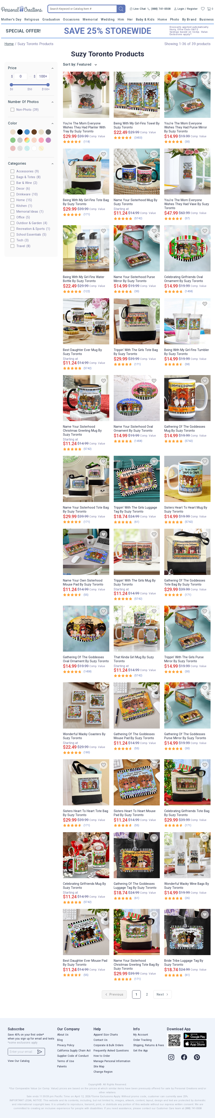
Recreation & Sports (33, 229)
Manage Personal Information (112, 1061)
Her (130, 19)
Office (23, 217)
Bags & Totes (28, 177)
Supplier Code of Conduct (73, 1055)
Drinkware (27, 194)
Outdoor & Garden (31, 223)
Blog (60, 1040)
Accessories (27, 171)
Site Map (99, 1066)
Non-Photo (27, 109)
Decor (23, 188)
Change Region (103, 1071)
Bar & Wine (26, 183)
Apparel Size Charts (106, 1034)
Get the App (140, 1050)
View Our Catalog (18, 1061)
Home (162, 19)
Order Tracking (142, 1040)
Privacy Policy (65, 1045)
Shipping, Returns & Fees (148, 1045)
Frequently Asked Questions (111, 1050)
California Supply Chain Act (74, 1050)
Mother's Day (11, 19)
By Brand (189, 19)
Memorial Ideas (29, 211)
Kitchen (24, 206)
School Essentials (31, 234)
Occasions (71, 19)
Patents (62, 1066)
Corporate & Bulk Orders (108, 1045)
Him (121, 19)
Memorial (90, 19)
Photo (174, 19)
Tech (22, 240)
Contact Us (101, 1040)
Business (206, 19)
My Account (140, 1034)
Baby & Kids (145, 19)
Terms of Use (65, 1061)
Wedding (108, 19)
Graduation (51, 19)
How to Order (102, 1055)
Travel (23, 246)
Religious (31, 19)
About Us (62, 1034)
